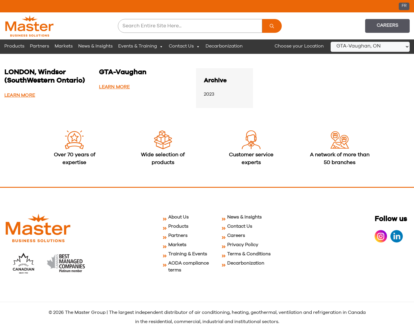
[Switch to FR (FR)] (404, 6)
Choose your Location (299, 46)
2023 (209, 94)
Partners (39, 46)
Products (14, 46)
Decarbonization (224, 46)
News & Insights (95, 46)
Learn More (19, 95)
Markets (64, 46)
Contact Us (184, 46)
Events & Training (140, 46)
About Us (178, 217)
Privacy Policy (242, 244)
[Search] (272, 26)
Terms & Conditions (249, 254)
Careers (387, 25)
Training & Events (187, 254)
